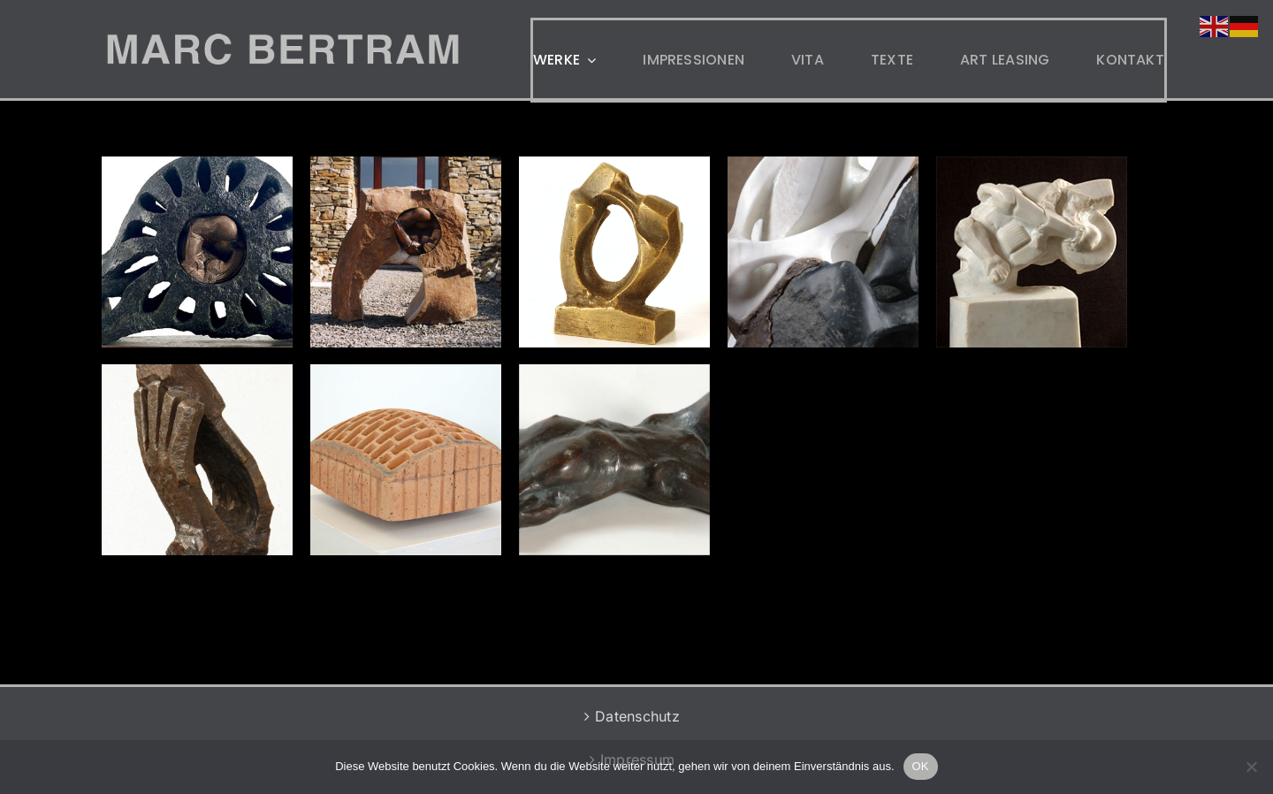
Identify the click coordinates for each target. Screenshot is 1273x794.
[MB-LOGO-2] (283, 41)
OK (920, 766)
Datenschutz (637, 716)
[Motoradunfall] (1031, 252)
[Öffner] (405, 252)
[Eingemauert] (405, 459)
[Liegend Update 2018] (823, 252)
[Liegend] (614, 459)
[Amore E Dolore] (614, 252)
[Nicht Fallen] (197, 459)
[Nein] (1251, 766)
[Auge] (197, 252)
